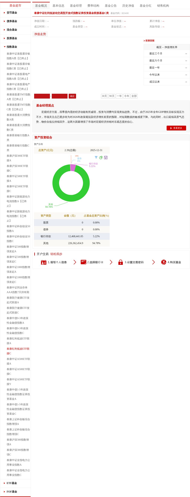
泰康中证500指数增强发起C (18, 259)
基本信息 (58, 5)
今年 (126, 96)
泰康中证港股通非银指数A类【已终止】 (18, 56)
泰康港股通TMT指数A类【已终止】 (18, 97)
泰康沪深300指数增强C (18, 452)
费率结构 (93, 5)
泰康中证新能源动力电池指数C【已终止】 (18, 216)
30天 (104, 96)
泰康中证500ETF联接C (17, 188)
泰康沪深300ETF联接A (17, 158)
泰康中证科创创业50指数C (18, 239)
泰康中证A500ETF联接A (18, 361)
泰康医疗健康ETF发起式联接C (18, 310)
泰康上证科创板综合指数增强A (18, 421)
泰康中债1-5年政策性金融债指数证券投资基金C (18, 409)
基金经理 (76, 5)
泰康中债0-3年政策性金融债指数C (17, 330)
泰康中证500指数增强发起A (18, 249)
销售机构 (163, 5)
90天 (111, 96)
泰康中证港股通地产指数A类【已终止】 (18, 76)
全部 (134, 96)
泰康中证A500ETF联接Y (18, 381)
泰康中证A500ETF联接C (18, 371)
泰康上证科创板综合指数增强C (18, 432)
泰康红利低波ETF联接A (18, 341)
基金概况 (41, 5)
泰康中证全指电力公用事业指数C (18, 472)
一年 (119, 96)
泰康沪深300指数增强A (18, 442)
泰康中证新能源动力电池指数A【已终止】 (18, 201)
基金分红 (146, 5)
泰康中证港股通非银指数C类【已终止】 (18, 66)
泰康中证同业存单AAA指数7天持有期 (18, 290)
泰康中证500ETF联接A (17, 178)
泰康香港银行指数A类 (18, 137)
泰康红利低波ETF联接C (18, 351)
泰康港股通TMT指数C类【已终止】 (18, 107)
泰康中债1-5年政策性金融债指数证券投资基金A (18, 394)
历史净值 (128, 5)
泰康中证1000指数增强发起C (18, 279)
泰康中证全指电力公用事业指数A (18, 462)
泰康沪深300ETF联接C (17, 168)
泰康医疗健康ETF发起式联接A (18, 300)
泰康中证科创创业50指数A (18, 228)
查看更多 (177, 128)
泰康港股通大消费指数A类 (18, 117)
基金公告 (111, 5)
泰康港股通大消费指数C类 (18, 127)
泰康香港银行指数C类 (18, 148)
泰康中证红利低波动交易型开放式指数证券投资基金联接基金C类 (71, 13)
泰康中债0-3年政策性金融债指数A (17, 320)
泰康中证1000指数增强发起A (18, 269)
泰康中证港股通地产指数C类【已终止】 (18, 86)
